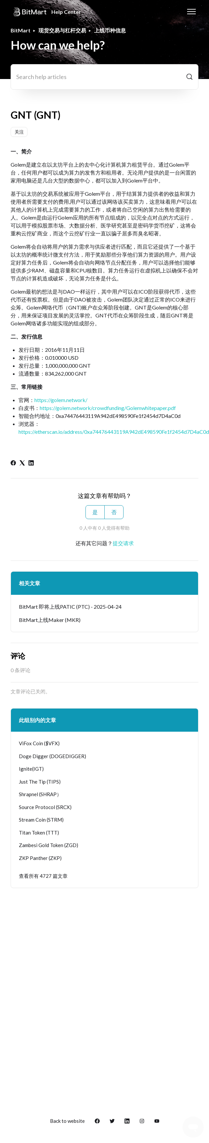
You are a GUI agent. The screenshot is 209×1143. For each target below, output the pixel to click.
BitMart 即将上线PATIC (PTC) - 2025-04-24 (70, 606)
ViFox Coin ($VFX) (39, 743)
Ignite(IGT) (31, 769)
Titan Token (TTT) (39, 833)
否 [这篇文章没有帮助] (114, 512)
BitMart (20, 30)
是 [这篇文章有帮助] (95, 512)
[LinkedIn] (31, 463)
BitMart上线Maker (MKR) (49, 620)
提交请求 (123, 543)
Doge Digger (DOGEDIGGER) (52, 756)
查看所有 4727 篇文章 (43, 876)
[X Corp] (22, 463)
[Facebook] (13, 463)
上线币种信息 (110, 30)
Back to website (67, 1121)
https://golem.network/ (60, 400)
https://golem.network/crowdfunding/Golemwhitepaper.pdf (108, 408)
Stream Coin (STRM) (41, 820)
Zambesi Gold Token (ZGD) (48, 845)
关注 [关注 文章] (19, 132)
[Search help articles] (104, 77)
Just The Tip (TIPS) (40, 782)
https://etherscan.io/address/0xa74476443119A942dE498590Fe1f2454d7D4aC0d (114, 432)
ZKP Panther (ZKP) (40, 858)
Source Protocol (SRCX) (45, 807)
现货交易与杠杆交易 (62, 30)
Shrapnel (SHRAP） (40, 794)
